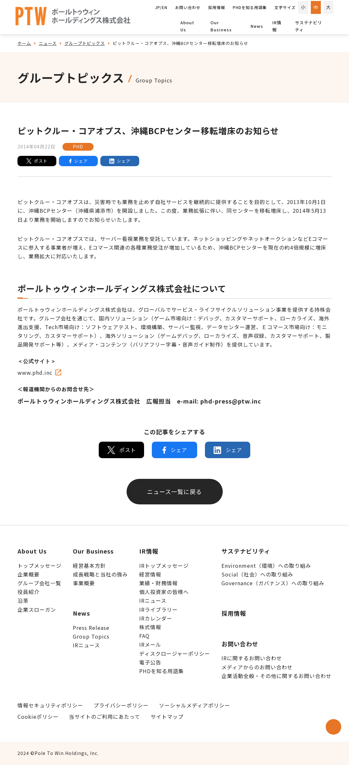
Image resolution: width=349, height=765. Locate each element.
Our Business (221, 26)
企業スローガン (36, 609)
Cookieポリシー (38, 716)
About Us (187, 26)
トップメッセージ (39, 565)
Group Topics (91, 636)
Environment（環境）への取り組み (266, 565)
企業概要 (28, 574)
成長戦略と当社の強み (100, 574)
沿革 (22, 600)
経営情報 (150, 574)
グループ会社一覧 (39, 583)
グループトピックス (84, 43)
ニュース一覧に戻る (174, 491)
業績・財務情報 (158, 583)
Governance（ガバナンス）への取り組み (272, 583)
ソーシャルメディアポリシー (194, 705)
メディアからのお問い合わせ (257, 667)
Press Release (91, 627)
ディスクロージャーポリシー (174, 653)
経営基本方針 (89, 565)
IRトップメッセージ (164, 565)
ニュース (48, 43)
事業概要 (84, 583)
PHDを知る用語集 (161, 671)
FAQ (144, 636)
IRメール (150, 644)
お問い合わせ (239, 644)
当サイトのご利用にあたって (104, 716)
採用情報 (233, 613)
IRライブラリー (158, 609)
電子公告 (150, 662)
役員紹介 (28, 592)
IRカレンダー (155, 618)
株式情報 (150, 627)
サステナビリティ (308, 26)
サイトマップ (167, 716)
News (257, 26)
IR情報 (276, 26)
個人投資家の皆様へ (164, 592)
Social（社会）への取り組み (257, 574)
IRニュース (86, 645)
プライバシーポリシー (121, 705)
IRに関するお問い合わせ (251, 658)
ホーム (24, 43)
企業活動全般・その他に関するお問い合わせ (276, 676)
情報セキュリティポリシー (50, 705)
